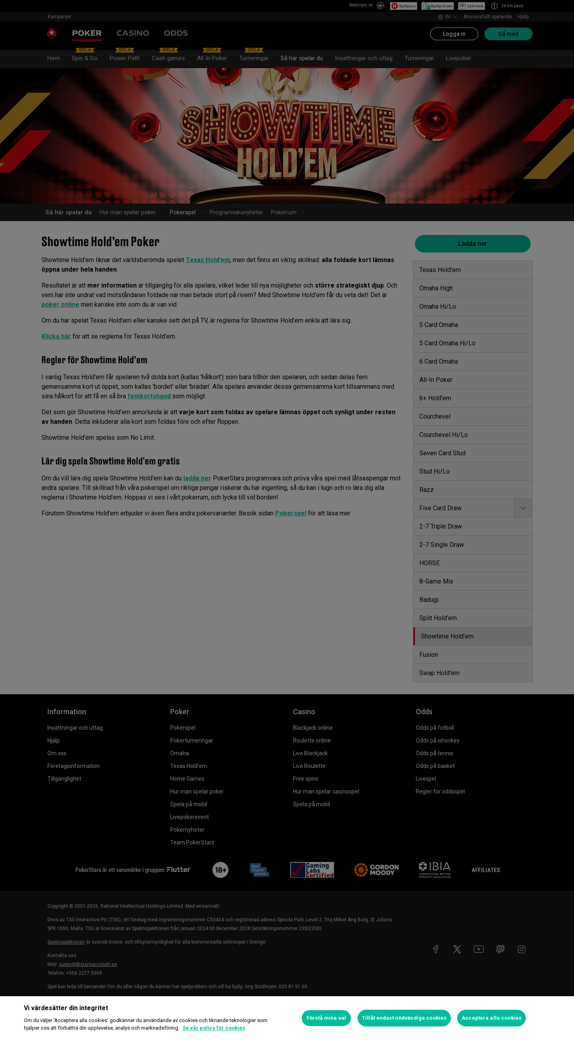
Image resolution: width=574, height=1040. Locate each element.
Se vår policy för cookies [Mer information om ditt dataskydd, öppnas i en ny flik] (214, 1028)
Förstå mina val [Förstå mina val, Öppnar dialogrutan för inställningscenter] (326, 1018)
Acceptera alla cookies (491, 1018)
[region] (287, 1018)
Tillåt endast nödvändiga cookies (404, 1018)
